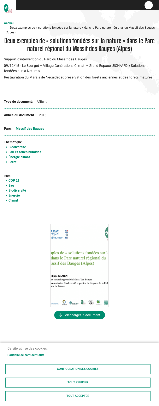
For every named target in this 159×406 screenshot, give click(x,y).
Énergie (14, 195)
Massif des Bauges (30, 128)
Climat (13, 200)
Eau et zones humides (24, 152)
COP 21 (13, 180)
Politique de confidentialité (26, 355)
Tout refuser (77, 382)
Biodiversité (17, 147)
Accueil (9, 23)
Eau (11, 185)
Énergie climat (19, 157)
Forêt (12, 162)
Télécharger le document (81, 315)
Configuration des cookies (78, 369)
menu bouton (149, 5)
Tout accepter (77, 396)
